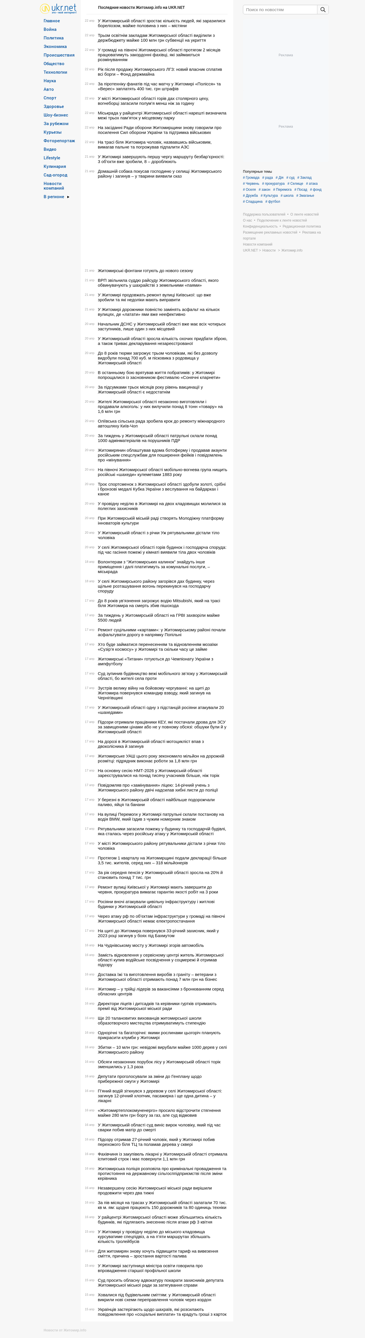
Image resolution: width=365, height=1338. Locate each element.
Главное (52, 20)
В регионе (54, 196)
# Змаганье (305, 196)
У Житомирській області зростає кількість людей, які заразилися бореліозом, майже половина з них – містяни (161, 23)
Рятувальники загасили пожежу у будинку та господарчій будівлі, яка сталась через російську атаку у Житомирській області (162, 831)
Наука (50, 80)
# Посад (300, 190)
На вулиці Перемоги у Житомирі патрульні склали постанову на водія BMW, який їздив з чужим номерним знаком (161, 816)
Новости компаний (54, 185)
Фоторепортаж (59, 140)
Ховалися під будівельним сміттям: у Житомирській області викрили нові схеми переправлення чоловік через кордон (157, 1297)
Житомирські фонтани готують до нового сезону (145, 270)
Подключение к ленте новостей (282, 220)
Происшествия (59, 55)
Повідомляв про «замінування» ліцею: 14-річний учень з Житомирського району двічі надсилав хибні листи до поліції (158, 787)
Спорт (50, 97)
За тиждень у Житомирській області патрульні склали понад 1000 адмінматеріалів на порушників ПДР (157, 438)
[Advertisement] (156, 223)
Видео (50, 149)
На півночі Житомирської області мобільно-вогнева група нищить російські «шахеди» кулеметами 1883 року (162, 472)
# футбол (272, 202)
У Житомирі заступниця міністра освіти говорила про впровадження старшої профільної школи (150, 1268)
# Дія (279, 178)
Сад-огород (55, 174)
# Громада (251, 178)
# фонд (315, 190)
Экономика (55, 46)
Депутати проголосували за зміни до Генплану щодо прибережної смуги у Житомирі (150, 1079)
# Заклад (304, 178)
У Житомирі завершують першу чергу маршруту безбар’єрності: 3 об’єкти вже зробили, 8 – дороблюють (161, 159)
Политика (54, 37)
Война (50, 29)
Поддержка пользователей (264, 214)
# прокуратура (273, 184)
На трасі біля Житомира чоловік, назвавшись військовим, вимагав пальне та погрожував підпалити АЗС (155, 144)
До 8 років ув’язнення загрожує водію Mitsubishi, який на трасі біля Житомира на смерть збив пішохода (159, 603)
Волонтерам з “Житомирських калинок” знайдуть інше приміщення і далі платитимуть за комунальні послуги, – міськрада (154, 566)
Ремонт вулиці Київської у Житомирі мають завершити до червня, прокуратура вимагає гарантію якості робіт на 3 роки (158, 889)
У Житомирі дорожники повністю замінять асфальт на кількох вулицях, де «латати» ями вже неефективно (159, 312)
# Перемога (282, 190)
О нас (247, 220)
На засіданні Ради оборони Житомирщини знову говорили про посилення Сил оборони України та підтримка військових (160, 130)
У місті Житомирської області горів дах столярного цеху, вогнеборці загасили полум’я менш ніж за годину (153, 101)
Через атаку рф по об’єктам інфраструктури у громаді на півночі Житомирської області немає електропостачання (161, 918)
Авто (49, 89)
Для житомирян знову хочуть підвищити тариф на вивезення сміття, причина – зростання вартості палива (158, 1253)
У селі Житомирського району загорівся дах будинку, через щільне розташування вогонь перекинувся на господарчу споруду (156, 586)
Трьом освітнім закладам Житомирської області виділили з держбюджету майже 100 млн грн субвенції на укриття (156, 38)
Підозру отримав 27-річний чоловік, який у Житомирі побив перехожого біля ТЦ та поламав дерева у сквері (156, 1142)
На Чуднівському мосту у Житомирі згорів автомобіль (151, 945)
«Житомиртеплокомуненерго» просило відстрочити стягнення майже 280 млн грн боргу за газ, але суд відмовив (159, 1113)
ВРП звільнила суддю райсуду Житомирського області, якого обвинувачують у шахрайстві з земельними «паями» (158, 283)
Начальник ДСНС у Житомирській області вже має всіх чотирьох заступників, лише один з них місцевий (162, 326)
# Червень (251, 184)
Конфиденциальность (260, 226)
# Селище (295, 184)
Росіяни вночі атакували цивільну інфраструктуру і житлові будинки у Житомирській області (156, 904)
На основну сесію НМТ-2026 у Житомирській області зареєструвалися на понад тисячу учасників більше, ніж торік (158, 773)
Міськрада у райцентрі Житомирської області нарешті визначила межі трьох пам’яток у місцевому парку (162, 115)
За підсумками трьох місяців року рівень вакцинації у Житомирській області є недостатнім (150, 389)
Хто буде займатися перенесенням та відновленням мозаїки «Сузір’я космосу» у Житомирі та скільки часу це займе (158, 647)
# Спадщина (253, 202)
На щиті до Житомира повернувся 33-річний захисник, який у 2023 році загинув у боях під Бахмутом (158, 933)
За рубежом (56, 123)
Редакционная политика (302, 226)
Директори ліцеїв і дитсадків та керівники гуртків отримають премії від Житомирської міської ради (157, 1006)
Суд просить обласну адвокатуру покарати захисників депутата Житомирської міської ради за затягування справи (161, 1282)
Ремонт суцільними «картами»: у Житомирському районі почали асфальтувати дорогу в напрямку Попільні (162, 632)
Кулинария (55, 166)
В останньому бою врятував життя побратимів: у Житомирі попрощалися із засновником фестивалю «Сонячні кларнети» (159, 375)
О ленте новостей (304, 214)
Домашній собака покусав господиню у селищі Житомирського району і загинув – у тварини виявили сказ (160, 173)
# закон (264, 190)
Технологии (55, 72)
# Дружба (250, 196)
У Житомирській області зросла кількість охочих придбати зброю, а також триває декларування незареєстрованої (162, 341)
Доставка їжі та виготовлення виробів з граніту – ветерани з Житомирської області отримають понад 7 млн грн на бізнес (157, 977)
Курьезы (53, 132)
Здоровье (54, 106)
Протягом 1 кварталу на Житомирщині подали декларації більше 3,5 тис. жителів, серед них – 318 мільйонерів (162, 860)
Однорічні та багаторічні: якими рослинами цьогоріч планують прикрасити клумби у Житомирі (159, 1035)
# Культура (269, 196)
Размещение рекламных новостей (270, 232)
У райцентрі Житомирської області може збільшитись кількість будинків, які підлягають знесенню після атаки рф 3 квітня (160, 1219)
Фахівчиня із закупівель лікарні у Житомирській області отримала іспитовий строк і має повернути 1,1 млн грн (162, 1156)
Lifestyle (52, 157)
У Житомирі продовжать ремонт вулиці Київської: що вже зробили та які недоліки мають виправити (154, 297)
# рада (267, 178)
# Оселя (249, 190)
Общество (54, 63)
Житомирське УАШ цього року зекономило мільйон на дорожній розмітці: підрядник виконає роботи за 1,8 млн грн (161, 758)
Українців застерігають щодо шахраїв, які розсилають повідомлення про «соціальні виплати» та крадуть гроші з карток (162, 1312)
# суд (290, 178)
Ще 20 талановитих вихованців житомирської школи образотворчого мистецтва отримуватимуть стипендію (152, 1020)
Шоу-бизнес (56, 114)
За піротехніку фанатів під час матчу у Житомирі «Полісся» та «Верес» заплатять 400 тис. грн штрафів (159, 86)
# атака (312, 184)
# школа (287, 196)
